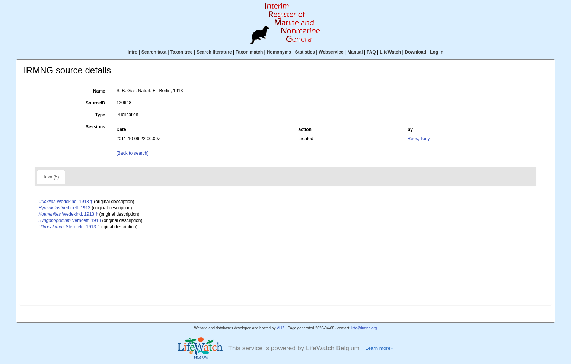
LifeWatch (390, 52)
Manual (355, 52)
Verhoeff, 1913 (64, 207)
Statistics (305, 52)
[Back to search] (133, 153)
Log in (436, 52)
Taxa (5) (51, 177)
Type (100, 114)
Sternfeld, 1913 (67, 226)
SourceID (95, 103)
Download (415, 52)
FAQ (371, 52)
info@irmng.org (364, 328)
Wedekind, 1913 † (65, 201)
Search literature (214, 52)
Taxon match (249, 52)
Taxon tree (181, 52)
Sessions (95, 126)
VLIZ (280, 328)
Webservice (331, 52)
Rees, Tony (419, 138)
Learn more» (379, 348)
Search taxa (153, 52)
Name (99, 91)
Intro (133, 52)
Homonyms (279, 52)
